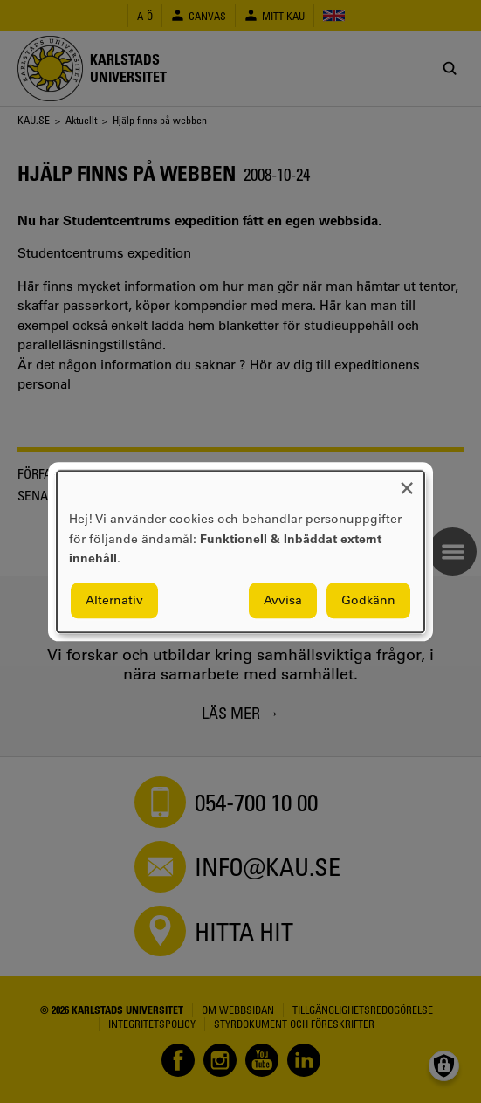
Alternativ (114, 600)
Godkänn (368, 600)
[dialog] (240, 551)
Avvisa (283, 600)
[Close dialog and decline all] (406, 482)
